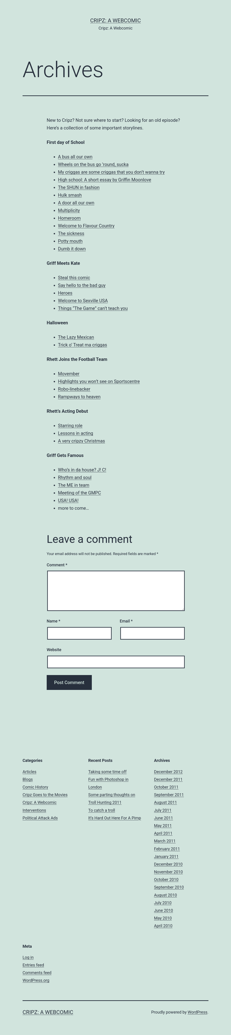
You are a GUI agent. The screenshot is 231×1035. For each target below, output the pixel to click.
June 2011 (163, 818)
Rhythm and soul (75, 477)
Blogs (28, 779)
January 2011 (166, 856)
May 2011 (163, 825)
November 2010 (168, 871)
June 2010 (163, 910)
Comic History (35, 787)
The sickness (71, 233)
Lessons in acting (75, 433)
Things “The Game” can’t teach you (93, 308)
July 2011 (163, 810)
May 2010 (163, 918)
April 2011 (163, 833)
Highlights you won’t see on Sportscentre (99, 381)
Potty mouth (70, 241)
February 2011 (167, 848)
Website (54, 649)
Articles (29, 771)
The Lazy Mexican (76, 337)
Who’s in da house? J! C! (82, 470)
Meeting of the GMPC (79, 493)
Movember (68, 373)
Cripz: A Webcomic (115, 20)
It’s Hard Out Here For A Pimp (114, 818)
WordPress (197, 1012)
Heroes (65, 293)
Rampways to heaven (79, 396)
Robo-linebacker (74, 389)
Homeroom (69, 218)
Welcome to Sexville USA (83, 300)
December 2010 (168, 864)
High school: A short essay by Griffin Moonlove (104, 179)
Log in (28, 957)
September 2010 (169, 887)
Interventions (34, 810)
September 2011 (169, 794)
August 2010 (165, 895)
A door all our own (76, 202)
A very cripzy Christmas (81, 441)
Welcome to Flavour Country (86, 225)
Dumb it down (72, 248)
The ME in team (73, 485)
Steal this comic (74, 277)
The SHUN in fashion (78, 187)
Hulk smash (70, 195)
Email (126, 621)
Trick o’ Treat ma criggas (82, 345)
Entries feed (33, 965)
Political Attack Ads (40, 818)
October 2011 (166, 787)
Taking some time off (107, 771)
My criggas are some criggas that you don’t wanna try (111, 172)
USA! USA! (68, 500)
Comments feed (37, 972)
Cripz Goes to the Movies (45, 794)
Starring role (70, 425)
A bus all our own (75, 156)
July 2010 (163, 902)
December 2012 (168, 771)
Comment (57, 564)
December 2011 (168, 779)
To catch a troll (101, 810)
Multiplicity (69, 210)
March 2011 (165, 841)
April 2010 (163, 925)
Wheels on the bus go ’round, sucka (93, 164)
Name (53, 621)
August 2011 (165, 802)
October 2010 (166, 879)
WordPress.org (36, 980)
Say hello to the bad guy (82, 285)
